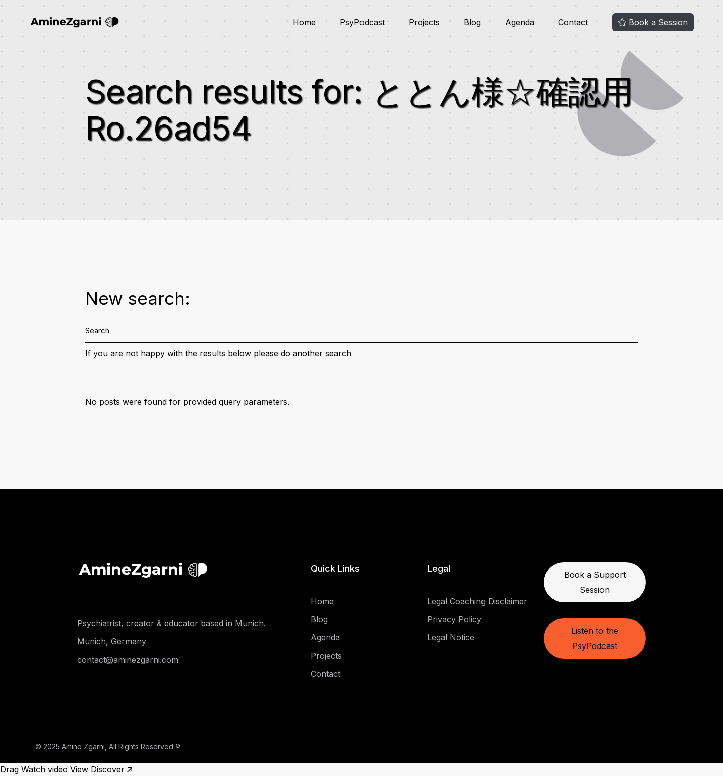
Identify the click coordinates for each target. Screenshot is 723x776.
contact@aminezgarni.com (127, 660)
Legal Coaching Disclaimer (477, 601)
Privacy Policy (454, 619)
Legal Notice (450, 637)
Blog (319, 619)
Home (322, 601)
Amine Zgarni (83, 746)
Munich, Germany (111, 641)
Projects (326, 656)
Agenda (325, 637)
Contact (325, 674)
